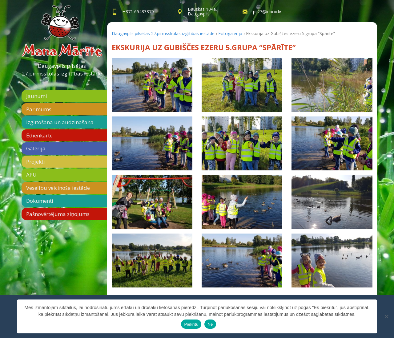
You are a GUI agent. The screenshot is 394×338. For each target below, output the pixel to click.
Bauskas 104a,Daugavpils (202, 11)
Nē (210, 324)
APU (31, 174)
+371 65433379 (138, 11)
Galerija (36, 148)
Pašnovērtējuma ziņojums (58, 214)
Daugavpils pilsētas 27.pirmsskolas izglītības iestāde (62, 69)
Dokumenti (39, 200)
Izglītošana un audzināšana (60, 122)
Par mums (38, 109)
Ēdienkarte (39, 135)
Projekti (35, 161)
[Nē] (386, 316)
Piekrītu (191, 324)
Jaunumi (36, 96)
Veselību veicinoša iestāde (58, 187)
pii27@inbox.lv (267, 11)
